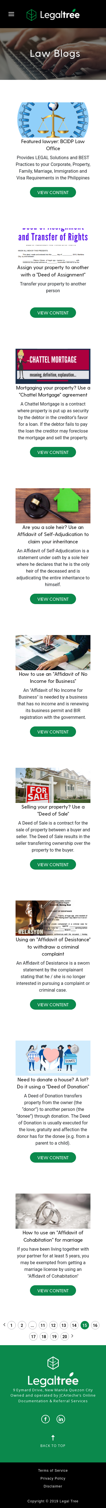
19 (54, 1336)
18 (44, 1336)
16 (95, 1325)
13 (64, 1325)
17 (33, 1336)
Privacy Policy (53, 1478)
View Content (53, 192)
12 (53, 1325)
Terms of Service (53, 1471)
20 (64, 1336)
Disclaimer (53, 1486)
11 (43, 1325)
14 (74, 1325)
